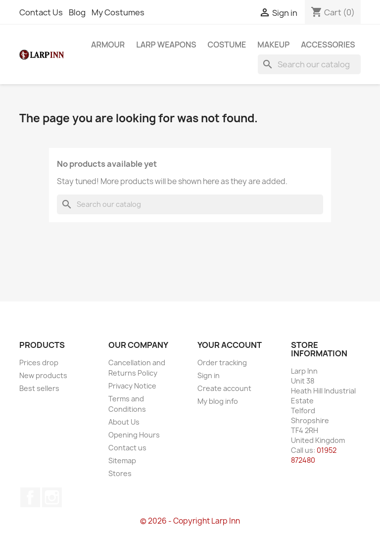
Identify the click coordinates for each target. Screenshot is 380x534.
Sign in (208, 375)
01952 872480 (313, 455)
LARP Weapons (166, 44)
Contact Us (41, 12)
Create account (224, 388)
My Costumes (118, 12)
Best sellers (39, 388)
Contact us (127, 447)
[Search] (309, 64)
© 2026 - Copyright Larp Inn (190, 521)
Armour (108, 44)
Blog (77, 12)
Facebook (30, 497)
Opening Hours (134, 434)
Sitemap (122, 460)
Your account (229, 345)
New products (43, 375)
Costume (227, 44)
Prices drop (38, 362)
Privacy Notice (132, 385)
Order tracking (222, 362)
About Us (124, 422)
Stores (120, 473)
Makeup (273, 44)
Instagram (52, 497)
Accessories (328, 44)
